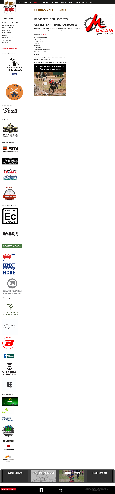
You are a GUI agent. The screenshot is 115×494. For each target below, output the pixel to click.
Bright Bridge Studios (97, 490)
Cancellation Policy (8, 37)
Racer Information (7, 27)
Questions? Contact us (8, 489)
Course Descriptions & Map (10, 22)
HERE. (45, 34)
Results (77, 2)
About (71, 2)
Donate (92, 2)
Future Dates (6, 42)
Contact (84, 2)
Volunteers (54, 2)
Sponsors (45, 2)
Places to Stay (6, 32)
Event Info (37, 2)
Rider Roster (6, 30)
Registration (27, 2)
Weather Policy (7, 40)
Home (19, 2)
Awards (4, 35)
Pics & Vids (63, 2)
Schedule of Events (8, 25)
